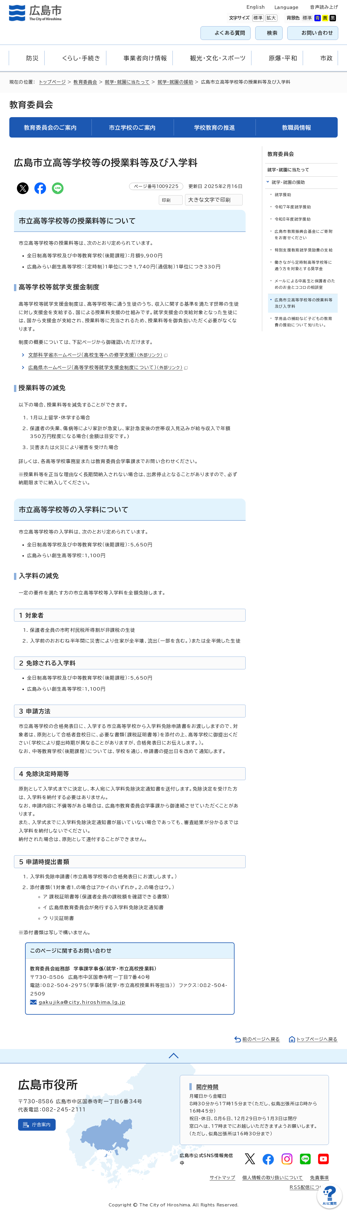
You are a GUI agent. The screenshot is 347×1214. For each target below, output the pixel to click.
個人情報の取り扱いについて (272, 1178)
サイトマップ (222, 1178)
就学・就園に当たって (127, 82)
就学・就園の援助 (175, 82)
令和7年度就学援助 (293, 207)
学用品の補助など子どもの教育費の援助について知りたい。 (303, 322)
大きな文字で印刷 (209, 199)
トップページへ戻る (317, 1039)
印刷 (166, 200)
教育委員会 (85, 82)
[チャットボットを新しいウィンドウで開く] (329, 1207)
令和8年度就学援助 (293, 219)
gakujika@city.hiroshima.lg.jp (82, 1002)
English (255, 7)
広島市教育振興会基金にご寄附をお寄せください (304, 235)
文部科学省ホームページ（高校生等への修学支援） (98, 355)
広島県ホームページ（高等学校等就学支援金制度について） (108, 367)
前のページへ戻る (261, 1039)
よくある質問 (230, 32)
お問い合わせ (317, 32)
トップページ (52, 82)
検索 (272, 32)
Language (286, 7)
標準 (257, 18)
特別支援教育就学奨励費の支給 (304, 250)
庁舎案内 (41, 1124)
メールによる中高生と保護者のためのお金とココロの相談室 (305, 284)
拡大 (270, 18)
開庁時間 (207, 1086)
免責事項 (319, 1178)
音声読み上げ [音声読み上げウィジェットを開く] (324, 7)
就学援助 (283, 195)
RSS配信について (309, 1187)
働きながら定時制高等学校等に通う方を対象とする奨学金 (303, 266)
